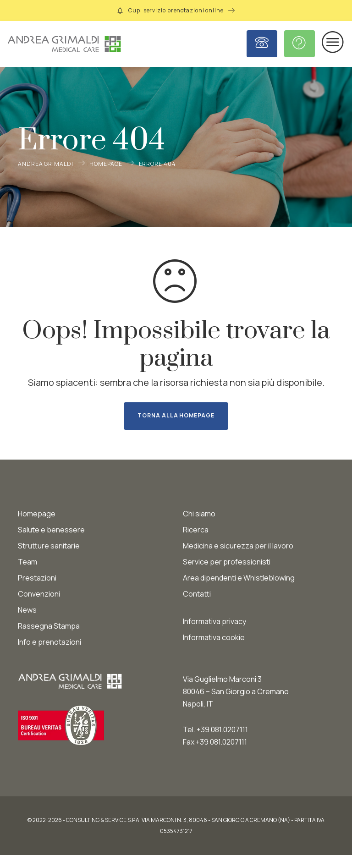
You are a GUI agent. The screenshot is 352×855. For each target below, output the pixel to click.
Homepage (105, 164)
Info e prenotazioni (49, 642)
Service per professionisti (226, 562)
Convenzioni (39, 594)
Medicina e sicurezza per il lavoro (238, 546)
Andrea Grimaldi (45, 164)
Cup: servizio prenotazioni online (176, 10)
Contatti (197, 594)
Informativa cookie (214, 637)
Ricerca (196, 530)
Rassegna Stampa (49, 626)
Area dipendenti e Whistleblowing (239, 578)
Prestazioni (37, 578)
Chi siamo (199, 514)
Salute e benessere (51, 530)
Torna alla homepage (176, 415)
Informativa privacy (214, 621)
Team (27, 562)
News (27, 610)
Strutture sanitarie (49, 546)
